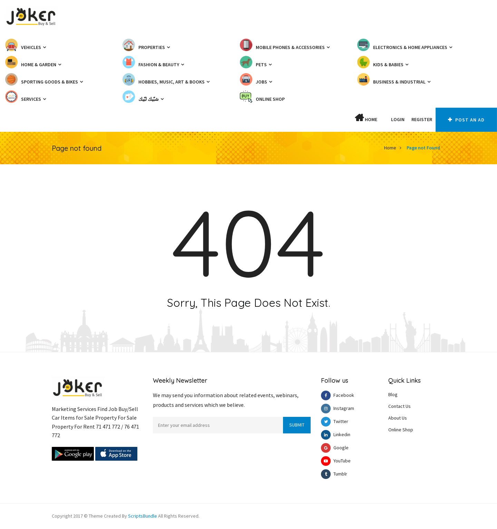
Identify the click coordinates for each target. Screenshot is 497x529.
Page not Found (423, 148)
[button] (384, 119)
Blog (393, 394)
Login (398, 119)
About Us (397, 418)
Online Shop (400, 430)
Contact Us (399, 406)
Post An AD (466, 120)
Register (421, 119)
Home (366, 118)
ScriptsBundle (142, 516)
